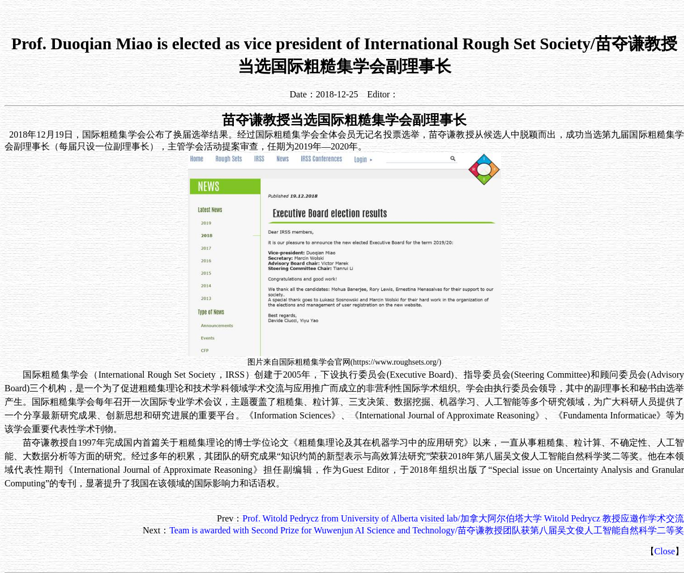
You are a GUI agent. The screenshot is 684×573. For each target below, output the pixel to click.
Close (665, 551)
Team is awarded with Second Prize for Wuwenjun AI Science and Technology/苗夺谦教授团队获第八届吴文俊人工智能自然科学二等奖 (426, 530)
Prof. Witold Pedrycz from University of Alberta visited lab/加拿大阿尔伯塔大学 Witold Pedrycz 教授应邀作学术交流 (463, 518)
